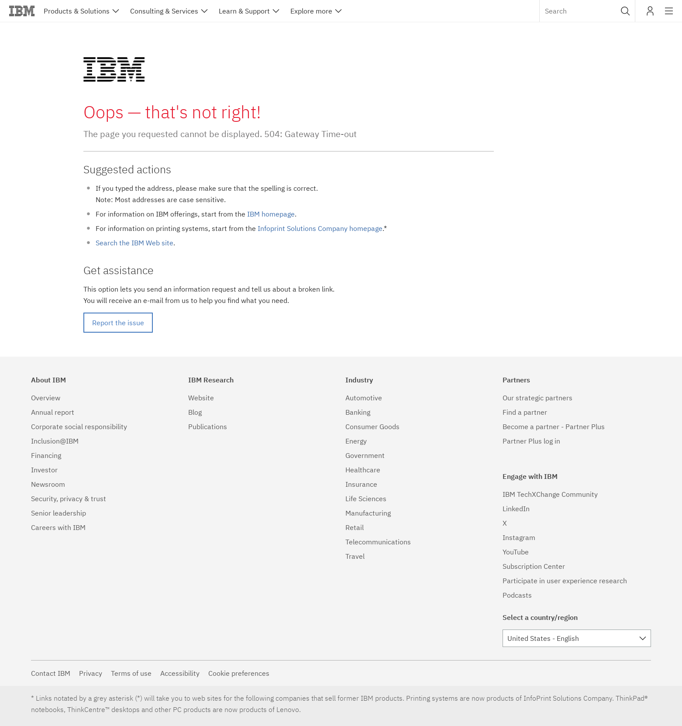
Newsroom (48, 484)
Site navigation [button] (669, 15)
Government (365, 455)
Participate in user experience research (565, 580)
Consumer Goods (372, 426)
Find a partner (525, 412)
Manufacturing (368, 513)
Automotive (363, 397)
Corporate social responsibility (79, 426)
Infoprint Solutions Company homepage (320, 228)
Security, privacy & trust (68, 498)
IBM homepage (271, 214)
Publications (207, 426)
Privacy (90, 673)
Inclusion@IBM (55, 441)
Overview (45, 397)
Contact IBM (50, 673)
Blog (195, 412)
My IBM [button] (650, 14)
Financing (46, 455)
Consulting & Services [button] (164, 11)
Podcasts (517, 595)
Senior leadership (58, 513)
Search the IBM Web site (134, 242)
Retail (354, 527)
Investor (44, 469)
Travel (355, 556)
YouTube (516, 551)
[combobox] (587, 11)
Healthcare (362, 469)
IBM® (22, 11)
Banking (357, 412)
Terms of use (131, 673)
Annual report (52, 412)
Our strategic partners (537, 397)
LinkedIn (516, 508)
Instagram (519, 537)
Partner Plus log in (531, 441)
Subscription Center (534, 566)
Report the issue (118, 322)
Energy (356, 441)
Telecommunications (378, 541)
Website (201, 397)
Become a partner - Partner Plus (554, 426)
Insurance (361, 484)
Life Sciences (365, 498)
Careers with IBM (58, 527)
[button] (625, 11)
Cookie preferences (238, 673)
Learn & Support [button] (244, 11)
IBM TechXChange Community (550, 494)
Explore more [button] (311, 11)
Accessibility (180, 673)
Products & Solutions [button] (77, 11)
